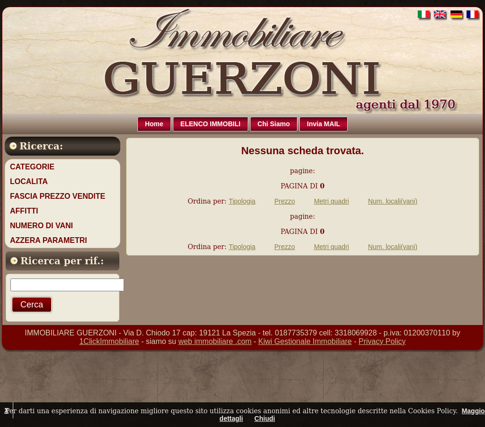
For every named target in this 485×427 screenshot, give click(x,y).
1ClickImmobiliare (109, 341)
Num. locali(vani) (392, 201)
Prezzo (284, 201)
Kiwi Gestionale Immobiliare (304, 341)
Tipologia (242, 201)
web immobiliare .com (214, 341)
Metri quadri (331, 201)
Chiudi (264, 418)
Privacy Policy (382, 341)
